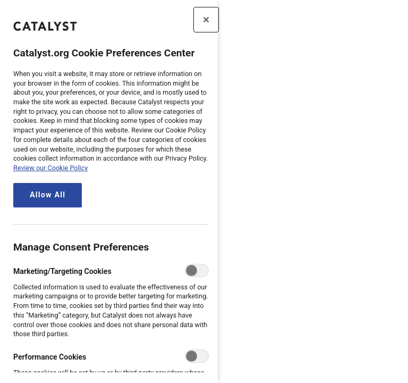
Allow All (47, 194)
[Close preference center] (206, 19)
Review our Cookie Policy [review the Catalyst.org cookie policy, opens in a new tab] (50, 168)
